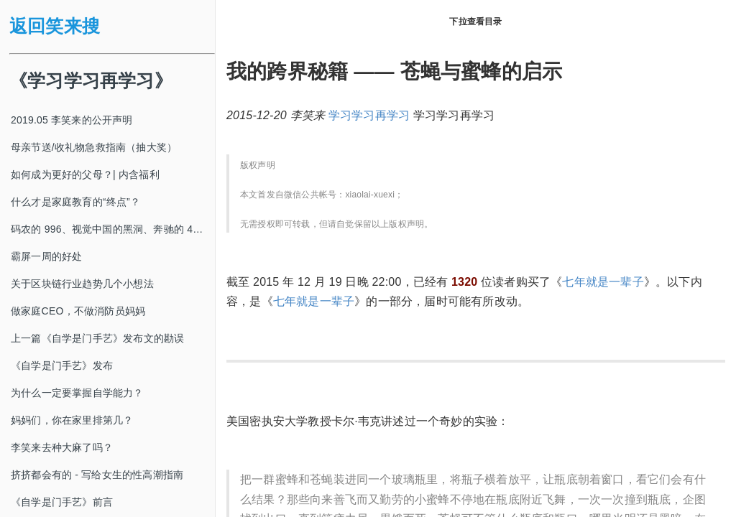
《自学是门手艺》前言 (62, 502)
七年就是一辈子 (602, 282)
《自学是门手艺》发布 (62, 365)
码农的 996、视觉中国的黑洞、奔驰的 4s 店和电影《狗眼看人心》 (113, 229)
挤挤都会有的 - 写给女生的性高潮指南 (97, 474)
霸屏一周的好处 (46, 256)
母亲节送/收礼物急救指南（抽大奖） (94, 147)
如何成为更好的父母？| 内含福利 (85, 174)
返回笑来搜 (54, 26)
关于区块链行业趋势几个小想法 (82, 283)
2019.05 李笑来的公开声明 (72, 120)
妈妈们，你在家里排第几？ (72, 420)
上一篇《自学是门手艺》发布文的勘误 (97, 338)
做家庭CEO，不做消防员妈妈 (78, 311)
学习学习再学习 (369, 115)
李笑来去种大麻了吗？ (62, 447)
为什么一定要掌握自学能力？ (77, 393)
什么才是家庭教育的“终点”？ (75, 202)
